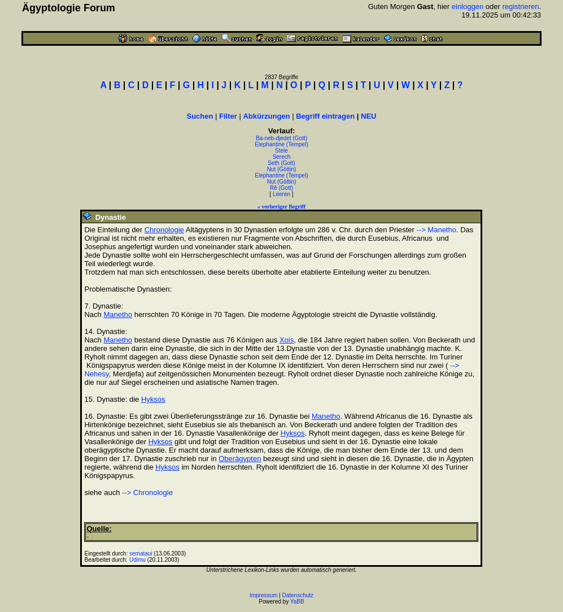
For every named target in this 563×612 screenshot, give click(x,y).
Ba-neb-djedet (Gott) (281, 138)
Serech (282, 157)
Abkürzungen (266, 116)
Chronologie (164, 229)
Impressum (263, 595)
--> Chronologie (147, 492)
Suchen (199, 116)
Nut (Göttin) (281, 169)
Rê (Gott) (281, 188)
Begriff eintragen (325, 116)
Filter (228, 116)
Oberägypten (240, 458)
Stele (281, 150)
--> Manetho (436, 229)
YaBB (297, 601)
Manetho (117, 314)
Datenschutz (298, 595)
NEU (368, 116)
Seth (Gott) (281, 163)
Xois (287, 340)
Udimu (137, 560)
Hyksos (153, 399)
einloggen (467, 6)
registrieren (520, 6)
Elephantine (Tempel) (281, 144)
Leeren (281, 194)
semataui (140, 553)
